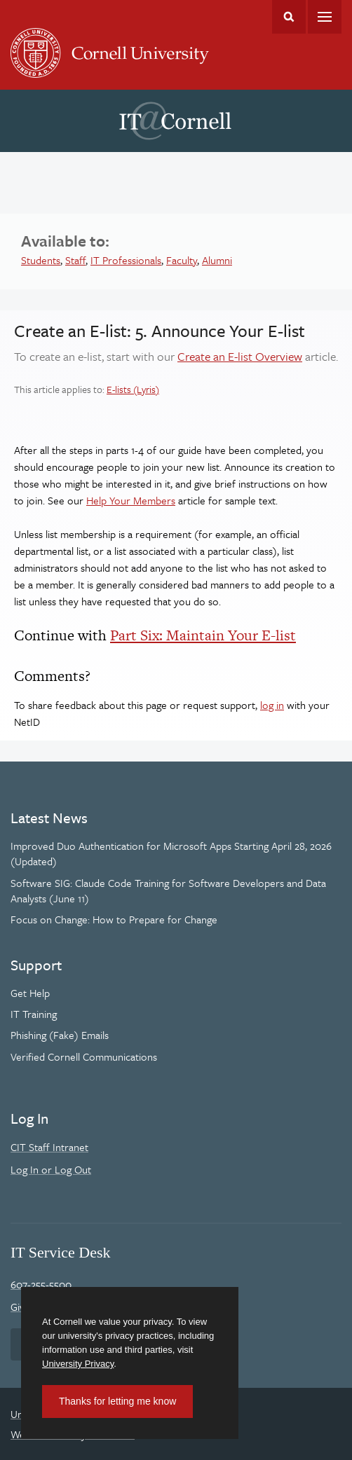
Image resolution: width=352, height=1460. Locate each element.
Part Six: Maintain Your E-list (203, 635)
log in (272, 704)
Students (40, 260)
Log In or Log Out (51, 1169)
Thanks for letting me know (117, 1401)
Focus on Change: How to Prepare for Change (114, 919)
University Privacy (78, 1363)
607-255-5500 (41, 1284)
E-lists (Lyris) (133, 389)
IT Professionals (125, 260)
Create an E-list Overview (239, 356)
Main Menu (324, 17)
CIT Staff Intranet (49, 1147)
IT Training (34, 1013)
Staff (75, 260)
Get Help (30, 992)
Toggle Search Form (289, 17)
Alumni (217, 260)
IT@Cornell (175, 121)
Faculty (181, 260)
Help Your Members (130, 500)
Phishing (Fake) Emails (60, 1034)
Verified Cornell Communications (84, 1056)
